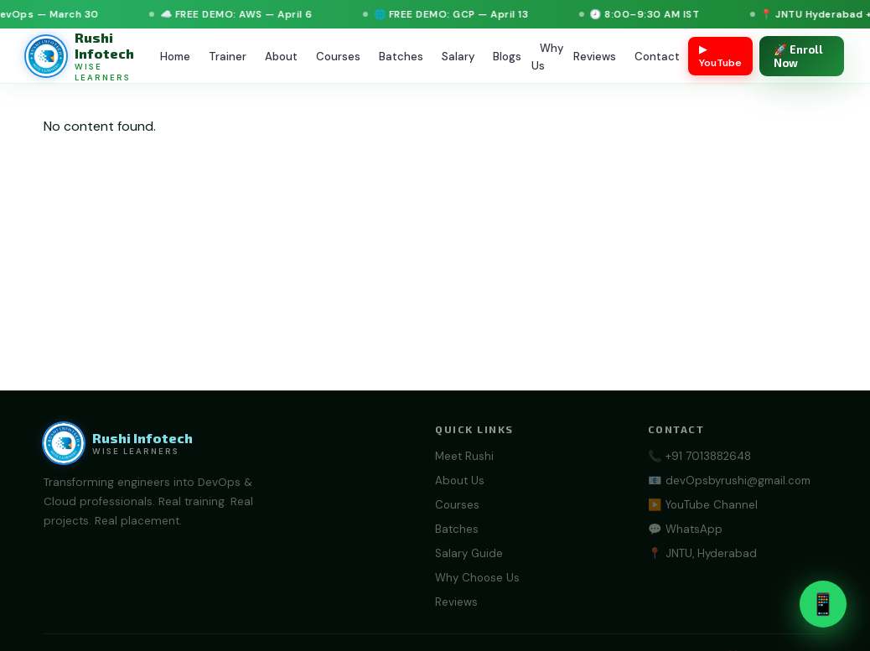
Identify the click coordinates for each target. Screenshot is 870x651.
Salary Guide (469, 553)
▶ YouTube (720, 56)
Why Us (547, 57)
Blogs (507, 56)
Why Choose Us (477, 578)
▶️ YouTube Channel (703, 505)
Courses (338, 56)
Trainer (227, 56)
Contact (657, 56)
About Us (459, 480)
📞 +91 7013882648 (699, 456)
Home (175, 56)
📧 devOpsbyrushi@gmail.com (729, 480)
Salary (458, 56)
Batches (401, 56)
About (281, 56)
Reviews (594, 56)
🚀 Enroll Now (798, 56)
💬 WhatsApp (685, 529)
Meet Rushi (464, 456)
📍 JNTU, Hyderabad (702, 553)
